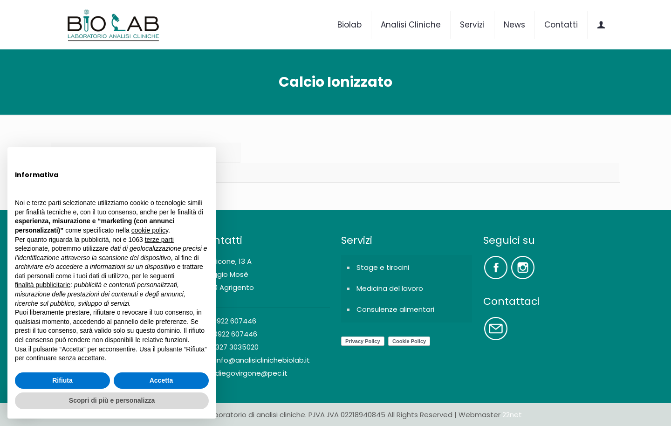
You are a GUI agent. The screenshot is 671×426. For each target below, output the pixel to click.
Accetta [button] (161, 380)
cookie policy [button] (149, 230)
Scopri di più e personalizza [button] (112, 400)
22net (512, 414)
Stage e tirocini (382, 267)
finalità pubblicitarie (42, 285)
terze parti (159, 239)
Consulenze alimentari (395, 309)
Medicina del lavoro (389, 288)
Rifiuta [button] (62, 380)
